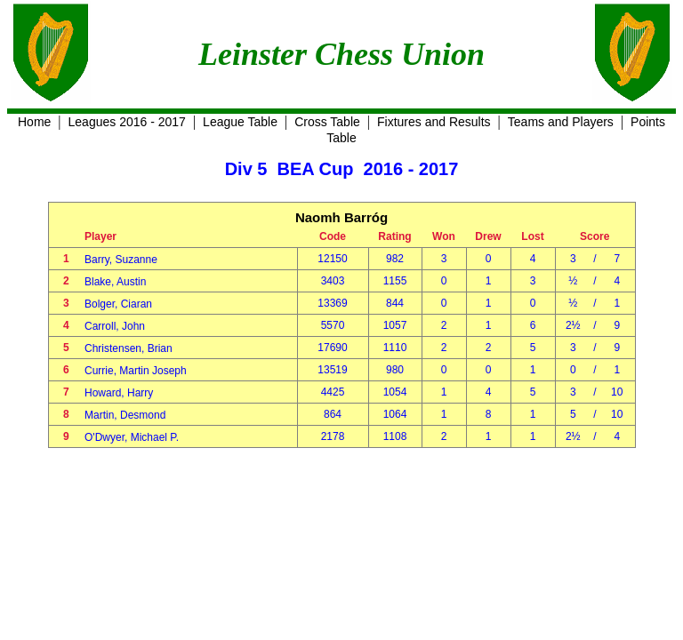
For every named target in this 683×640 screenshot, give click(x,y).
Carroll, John (114, 326)
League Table (240, 122)
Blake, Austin (115, 282)
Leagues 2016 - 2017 (127, 122)
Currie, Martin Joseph (135, 370)
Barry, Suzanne (120, 259)
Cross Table (327, 122)
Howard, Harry (118, 393)
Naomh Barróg (341, 217)
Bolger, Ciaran (118, 304)
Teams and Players (561, 122)
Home (34, 122)
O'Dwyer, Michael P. (131, 437)
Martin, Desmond (124, 415)
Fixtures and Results (434, 122)
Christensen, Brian (128, 348)
